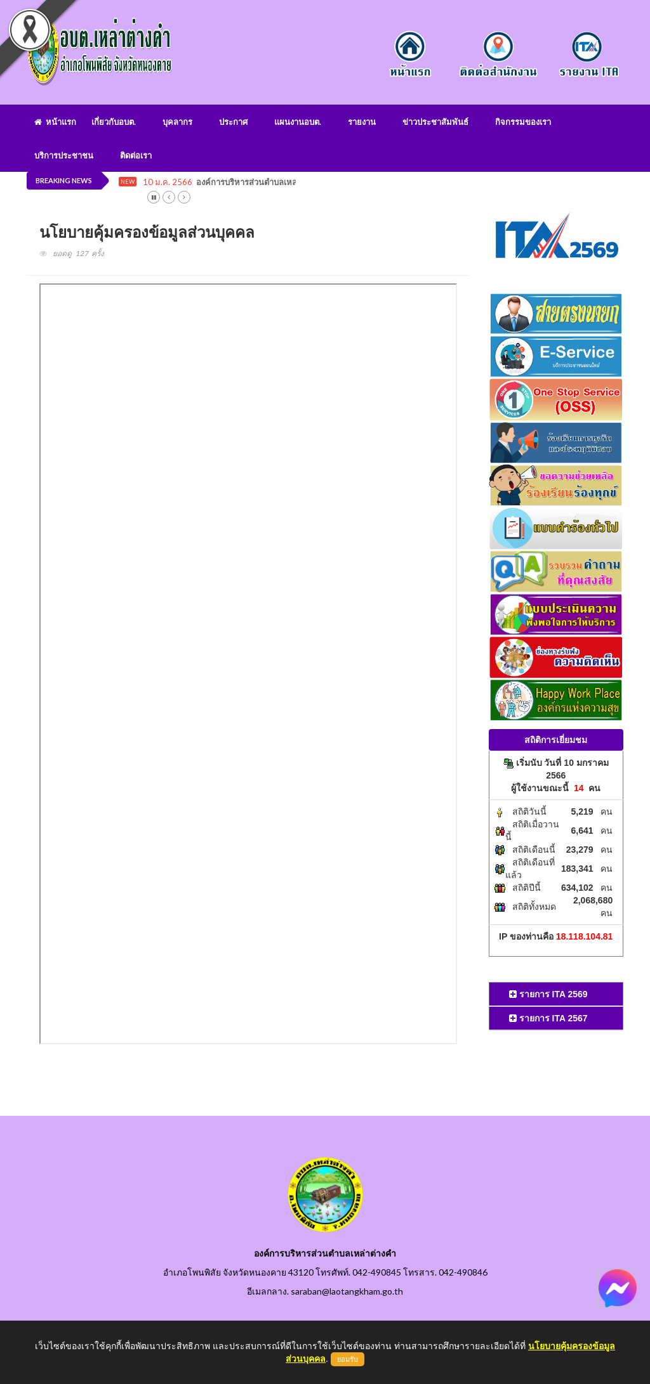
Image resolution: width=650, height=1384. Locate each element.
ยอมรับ (347, 1359)
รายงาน (362, 122)
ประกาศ (233, 122)
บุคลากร (177, 122)
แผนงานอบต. (297, 122)
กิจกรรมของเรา (523, 122)
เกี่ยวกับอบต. (113, 122)
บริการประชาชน (63, 155)
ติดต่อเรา (136, 155)
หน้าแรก (55, 122)
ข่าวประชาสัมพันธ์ (435, 122)
